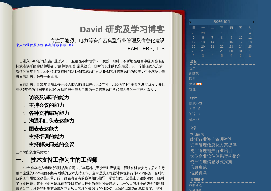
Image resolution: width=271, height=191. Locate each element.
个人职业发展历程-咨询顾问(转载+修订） (47, 45)
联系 (192, 79)
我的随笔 (195, 185)
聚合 (192, 84)
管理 (192, 89)
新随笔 (194, 73)
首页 (192, 68)
